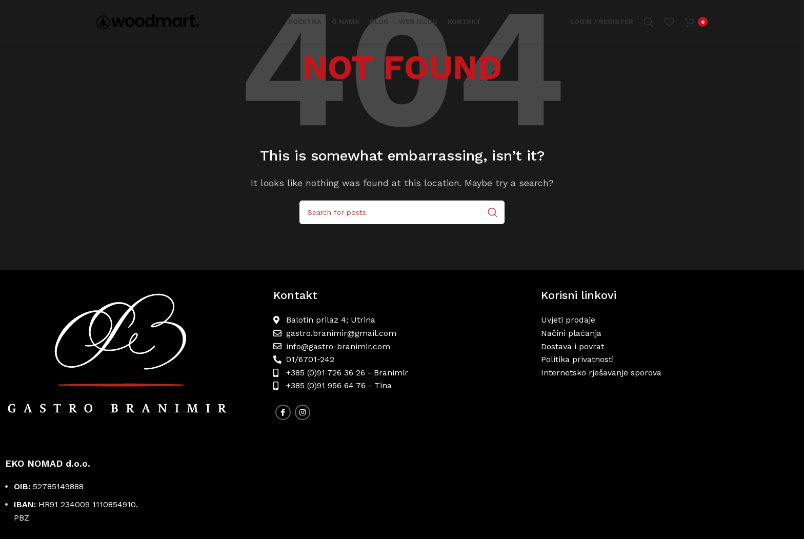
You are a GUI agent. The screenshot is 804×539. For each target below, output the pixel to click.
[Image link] (134, 364)
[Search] (648, 23)
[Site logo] (147, 22)
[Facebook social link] (283, 412)
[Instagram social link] (302, 412)
